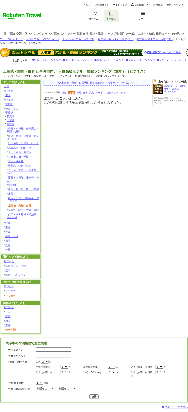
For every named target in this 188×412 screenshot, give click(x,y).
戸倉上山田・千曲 (18, 156)
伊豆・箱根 (11, 108)
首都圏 (9, 104)
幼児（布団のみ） (92, 372)
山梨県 (10, 120)
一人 (7, 311)
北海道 (9, 90)
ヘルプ (87, 4)
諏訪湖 (12, 184)
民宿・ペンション (15, 274)
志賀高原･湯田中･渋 (19, 147)
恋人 (7, 320)
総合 (64, 92)
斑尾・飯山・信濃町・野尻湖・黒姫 (23, 137)
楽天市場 (158, 4)
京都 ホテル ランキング (141, 60)
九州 (7, 245)
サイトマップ (120, 4)
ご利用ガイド (102, 4)
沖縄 (7, 249)
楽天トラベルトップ (11, 39)
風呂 (91, 92)
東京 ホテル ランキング (79, 60)
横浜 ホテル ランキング (110, 60)
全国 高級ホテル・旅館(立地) (78, 39)
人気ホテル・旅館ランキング (42, 39)
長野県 (10, 124)
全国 (6, 86)
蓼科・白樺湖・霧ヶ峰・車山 (23, 179)
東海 (7, 227)
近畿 (7, 231)
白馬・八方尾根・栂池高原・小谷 (21, 216)
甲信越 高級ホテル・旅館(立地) (116, 39)
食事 (85, 92)
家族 (7, 316)
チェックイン (16, 349)
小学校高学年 (43, 367)
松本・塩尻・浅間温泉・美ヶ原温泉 (23, 200)
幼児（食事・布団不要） (141, 374)
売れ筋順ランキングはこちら (164, 52)
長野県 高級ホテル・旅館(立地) (155, 39)
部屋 (79, 92)
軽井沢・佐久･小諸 (19, 165)
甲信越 (9, 112)
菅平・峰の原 (16, 161)
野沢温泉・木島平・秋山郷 (23, 143)
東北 (7, 95)
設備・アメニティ (116, 92)
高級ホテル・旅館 (15, 266)
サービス (100, 92)
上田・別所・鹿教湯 (19, 152)
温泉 (7, 270)
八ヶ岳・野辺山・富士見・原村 (23, 172)
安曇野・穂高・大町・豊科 (23, 209)
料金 (19, 388)
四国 (7, 240)
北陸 (7, 222)
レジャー (10, 290)
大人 (38, 361)
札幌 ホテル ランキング (47, 60)
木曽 (10, 193)
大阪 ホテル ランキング (173, 60)
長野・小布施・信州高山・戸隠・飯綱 (23, 130)
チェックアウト (17, 355)
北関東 (9, 99)
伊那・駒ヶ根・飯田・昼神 (23, 189)
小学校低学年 (90, 367)
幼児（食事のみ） (45, 372)
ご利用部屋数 (16, 383)
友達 (7, 325)
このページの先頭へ (176, 407)
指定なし (9, 261)
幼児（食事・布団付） (143, 367)
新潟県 (10, 116)
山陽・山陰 (11, 236)
